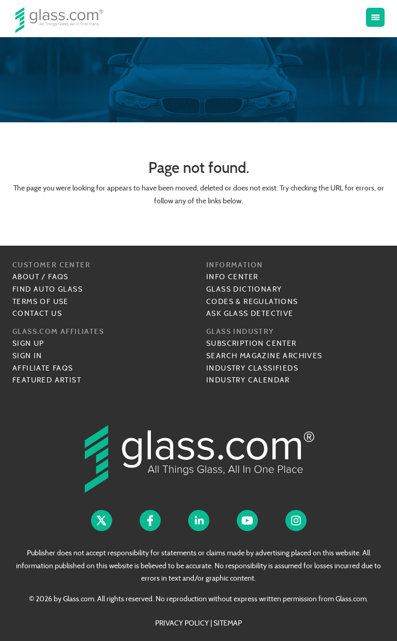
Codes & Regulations (252, 301)
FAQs (58, 276)
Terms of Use (40, 301)
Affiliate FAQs (42, 368)
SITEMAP (227, 623)
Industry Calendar (248, 379)
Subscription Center (251, 343)
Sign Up (28, 343)
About (25, 276)
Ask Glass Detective (250, 313)
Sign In (27, 355)
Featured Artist (46, 379)
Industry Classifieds (252, 368)
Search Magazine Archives (264, 355)
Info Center (232, 276)
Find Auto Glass (47, 289)
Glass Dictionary (244, 289)
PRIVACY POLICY (182, 623)
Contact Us (37, 313)
